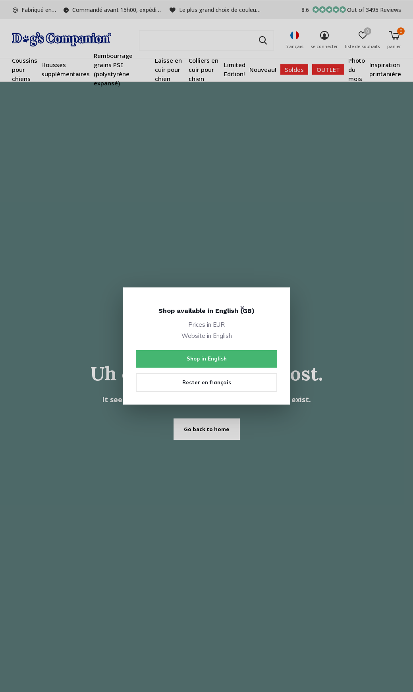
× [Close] (242, 307)
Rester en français (206, 382)
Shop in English (207, 358)
